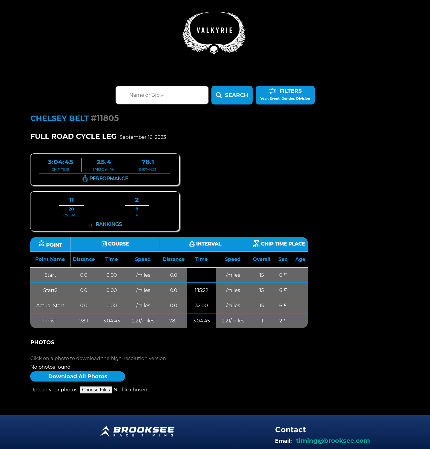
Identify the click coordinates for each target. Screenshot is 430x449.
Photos (42, 342)
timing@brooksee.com (333, 440)
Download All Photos (77, 376)
